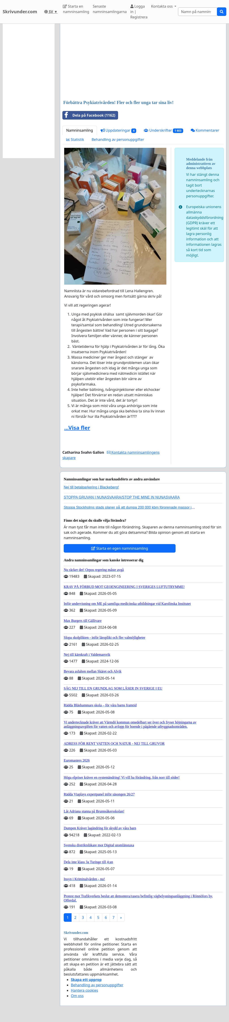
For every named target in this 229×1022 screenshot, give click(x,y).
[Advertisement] (143, 62)
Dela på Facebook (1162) (89, 115)
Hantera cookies (84, 990)
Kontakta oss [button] (162, 6)
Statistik (75, 139)
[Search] (197, 11)
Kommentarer (205, 130)
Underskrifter (163, 130)
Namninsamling (79, 130)
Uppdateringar (118, 130)
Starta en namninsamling (76, 9)
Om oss (77, 995)
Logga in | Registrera (139, 12)
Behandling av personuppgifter (118, 139)
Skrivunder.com (20, 12)
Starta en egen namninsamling (119, 548)
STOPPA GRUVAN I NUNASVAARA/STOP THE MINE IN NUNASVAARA (122, 497)
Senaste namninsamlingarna (110, 9)
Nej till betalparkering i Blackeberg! (91, 487)
